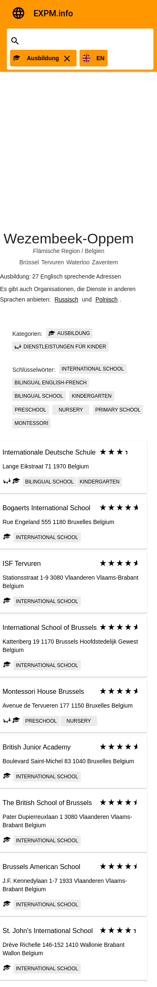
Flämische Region (56, 251)
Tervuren (52, 262)
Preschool (30, 410)
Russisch (66, 299)
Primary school (118, 410)
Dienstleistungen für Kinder (60, 346)
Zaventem (105, 262)
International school (93, 369)
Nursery (71, 410)
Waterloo (78, 262)
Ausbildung (69, 333)
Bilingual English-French (51, 383)
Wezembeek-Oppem (68, 238)
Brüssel (29, 262)
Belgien (95, 251)
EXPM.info (53, 13)
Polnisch (106, 299)
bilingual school (39, 396)
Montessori (32, 423)
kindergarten (91, 396)
